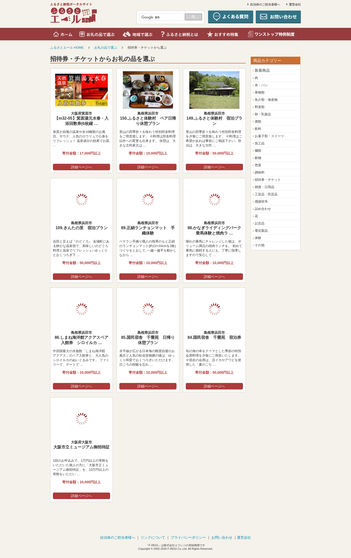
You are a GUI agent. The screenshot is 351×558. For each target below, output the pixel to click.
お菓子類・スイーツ (269, 136)
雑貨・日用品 (264, 187)
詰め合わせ (263, 209)
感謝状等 (261, 201)
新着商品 (262, 70)
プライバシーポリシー (188, 537)
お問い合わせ (221, 537)
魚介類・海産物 (266, 100)
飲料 (258, 129)
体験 (258, 238)
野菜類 (260, 107)
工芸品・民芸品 (266, 194)
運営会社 (295, 4)
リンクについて (153, 537)
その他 (260, 245)
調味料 (260, 172)
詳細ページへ (81, 167)
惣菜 (258, 165)
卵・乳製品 (263, 114)
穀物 (258, 158)
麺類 (258, 150)
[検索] (160, 17)
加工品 (260, 143)
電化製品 (261, 230)
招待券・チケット (268, 180)
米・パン (261, 85)
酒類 (258, 121)
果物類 (260, 92)
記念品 (260, 223)
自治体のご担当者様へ (265, 4)
